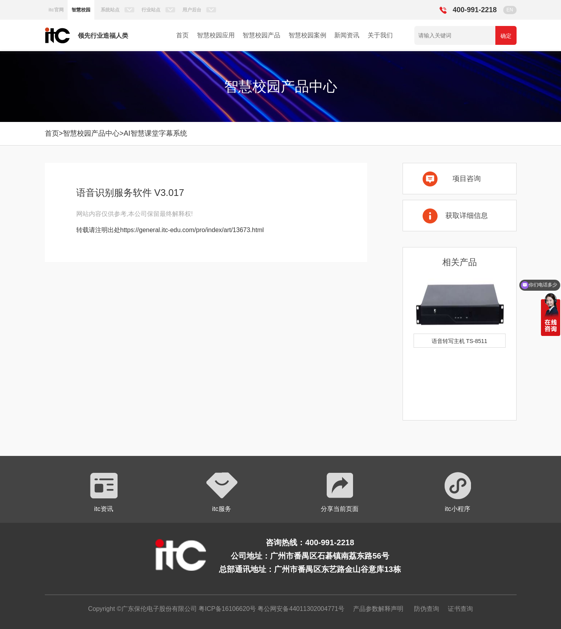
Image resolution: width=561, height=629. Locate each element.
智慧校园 (81, 10)
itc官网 (56, 10)
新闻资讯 (346, 35)
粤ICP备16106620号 (226, 608)
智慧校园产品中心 (91, 133)
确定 (505, 36)
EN (509, 10)
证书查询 (460, 608)
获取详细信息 (466, 216)
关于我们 (380, 35)
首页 (182, 35)
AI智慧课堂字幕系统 (155, 133)
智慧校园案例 (307, 35)
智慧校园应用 (216, 35)
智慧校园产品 (261, 35)
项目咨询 (466, 179)
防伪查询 (426, 608)
